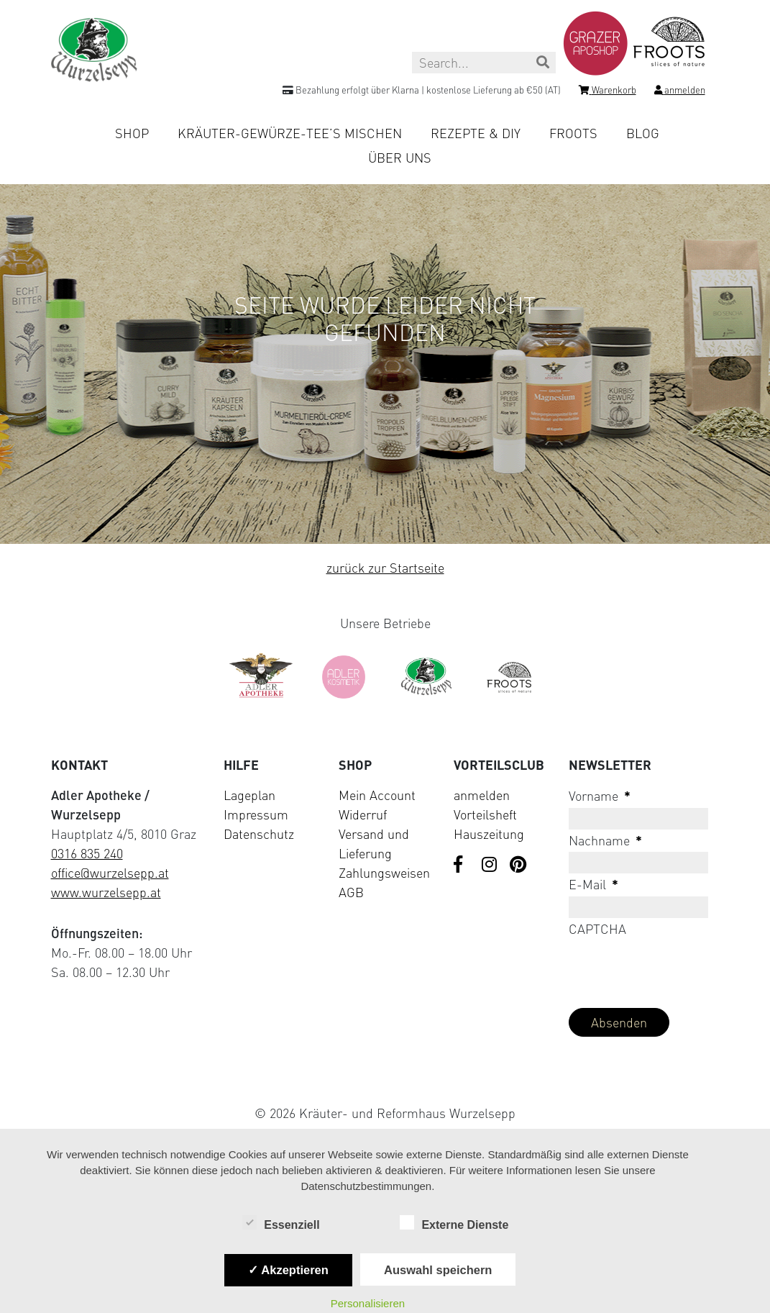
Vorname (600, 796)
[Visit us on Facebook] (462, 865)
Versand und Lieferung (374, 843)
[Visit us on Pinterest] (518, 865)
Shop (132, 133)
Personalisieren (368, 1303)
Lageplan (249, 795)
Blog (642, 133)
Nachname (605, 840)
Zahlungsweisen (384, 873)
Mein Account (377, 795)
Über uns (399, 157)
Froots (573, 133)
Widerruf (363, 814)
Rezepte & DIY (476, 133)
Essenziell (280, 1224)
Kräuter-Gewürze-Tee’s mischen (290, 133)
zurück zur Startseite (385, 568)
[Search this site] (484, 62)
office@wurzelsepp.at (110, 873)
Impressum (256, 814)
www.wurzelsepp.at (106, 892)
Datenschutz (259, 834)
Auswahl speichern (438, 1269)
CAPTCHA (597, 929)
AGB (351, 892)
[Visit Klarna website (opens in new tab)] (385, 1079)
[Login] (679, 92)
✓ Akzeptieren (288, 1269)
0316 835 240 (87, 853)
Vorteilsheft (485, 814)
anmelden (482, 795)
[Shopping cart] (607, 92)
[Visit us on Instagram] (490, 865)
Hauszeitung (489, 834)
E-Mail (593, 884)
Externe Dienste (454, 1224)
